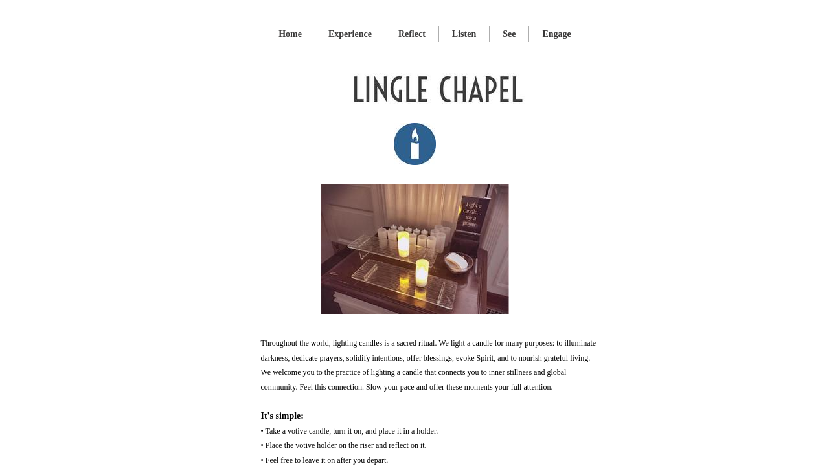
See (509, 34)
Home (290, 34)
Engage (556, 34)
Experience (350, 34)
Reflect (412, 34)
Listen (464, 34)
